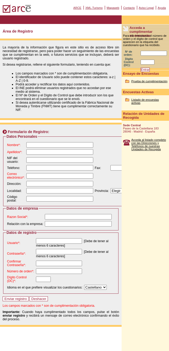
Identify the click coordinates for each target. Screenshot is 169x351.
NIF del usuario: (12, 160)
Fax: (98, 168)
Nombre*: (14, 145)
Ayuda (162, 7)
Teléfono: (13, 168)
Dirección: (14, 184)
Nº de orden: (128, 53)
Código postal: (12, 198)
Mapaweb (113, 7)
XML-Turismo (94, 7)
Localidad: (14, 191)
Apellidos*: (14, 152)
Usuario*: (13, 243)
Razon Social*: (17, 217)
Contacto (129, 7)
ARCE (77, 7)
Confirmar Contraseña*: (16, 263)
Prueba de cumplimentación (149, 81)
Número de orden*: (20, 271)
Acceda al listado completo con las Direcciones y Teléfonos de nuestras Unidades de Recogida (148, 144)
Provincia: (102, 191)
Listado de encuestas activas (145, 101)
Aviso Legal (146, 7)
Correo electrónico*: (16, 175)
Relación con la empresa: (25, 224)
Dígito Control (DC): (129, 62)
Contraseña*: (16, 253)
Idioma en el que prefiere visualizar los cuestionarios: (45, 287)
